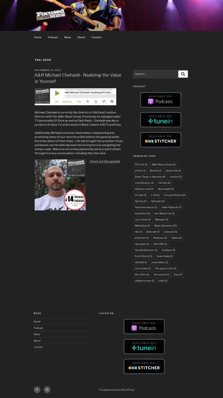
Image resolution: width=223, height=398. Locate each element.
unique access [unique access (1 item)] (144, 280)
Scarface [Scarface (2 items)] (168, 250)
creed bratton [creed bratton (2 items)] (144, 182)
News (67, 37)
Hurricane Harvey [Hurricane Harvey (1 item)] (146, 207)
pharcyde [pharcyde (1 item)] (153, 231)
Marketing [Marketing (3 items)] (142, 225)
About (81, 37)
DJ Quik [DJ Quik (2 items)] (141, 195)
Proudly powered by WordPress (117, 389)
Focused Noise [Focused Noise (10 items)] (175, 195)
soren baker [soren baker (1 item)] (159, 262)
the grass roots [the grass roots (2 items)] (165, 268)
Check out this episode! (105, 161)
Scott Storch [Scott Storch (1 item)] (143, 256)
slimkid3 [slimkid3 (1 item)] (141, 262)
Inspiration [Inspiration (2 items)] (142, 213)
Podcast (53, 37)
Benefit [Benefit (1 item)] (155, 170)
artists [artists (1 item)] (140, 170)
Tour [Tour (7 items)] (178, 274)
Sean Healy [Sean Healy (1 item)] (164, 256)
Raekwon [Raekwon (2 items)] (160, 237)
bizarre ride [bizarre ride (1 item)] (173, 170)
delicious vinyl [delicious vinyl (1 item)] (144, 188)
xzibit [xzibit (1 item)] (163, 280)
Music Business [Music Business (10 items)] (165, 225)
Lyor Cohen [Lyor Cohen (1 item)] (143, 219)
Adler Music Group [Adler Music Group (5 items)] (164, 164)
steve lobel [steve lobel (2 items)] (143, 268)
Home (37, 37)
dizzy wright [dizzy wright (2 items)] (166, 188)
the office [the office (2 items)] (142, 274)
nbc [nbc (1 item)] (138, 231)
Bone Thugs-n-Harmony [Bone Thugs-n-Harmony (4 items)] (150, 176)
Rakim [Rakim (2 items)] (176, 237)
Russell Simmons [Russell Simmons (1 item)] (146, 250)
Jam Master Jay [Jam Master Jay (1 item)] (165, 213)
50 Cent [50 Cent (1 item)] (141, 164)
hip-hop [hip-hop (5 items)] (141, 201)
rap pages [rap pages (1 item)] (142, 243)
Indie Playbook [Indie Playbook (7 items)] (171, 207)
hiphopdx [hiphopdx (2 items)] (158, 201)
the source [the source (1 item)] (161, 274)
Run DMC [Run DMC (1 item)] (160, 243)
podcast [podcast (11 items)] (170, 231)
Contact (97, 37)
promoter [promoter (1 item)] (142, 237)
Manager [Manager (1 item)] (161, 219)
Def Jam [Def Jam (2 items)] (164, 182)
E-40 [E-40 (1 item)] (155, 195)
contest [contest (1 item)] (176, 176)
